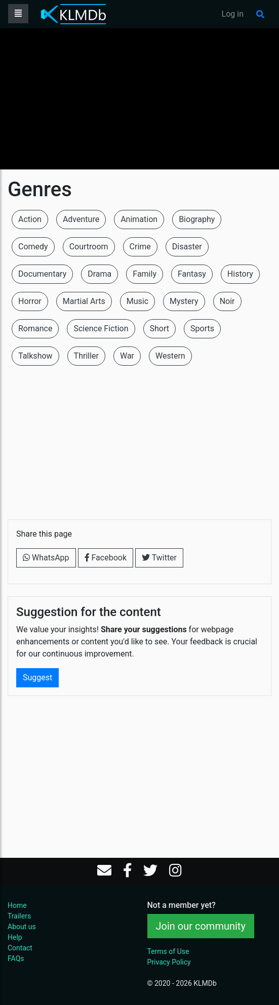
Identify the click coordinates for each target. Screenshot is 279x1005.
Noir (227, 301)
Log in (233, 14)
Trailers (19, 916)
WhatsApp (46, 557)
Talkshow (35, 356)
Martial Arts (84, 301)
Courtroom (88, 246)
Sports (202, 328)
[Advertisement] (139, 98)
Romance (35, 328)
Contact (20, 948)
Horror (30, 301)
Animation (139, 219)
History (240, 274)
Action (30, 219)
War (127, 356)
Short (159, 328)
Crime (140, 246)
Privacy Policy (169, 962)
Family (144, 274)
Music (137, 301)
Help (15, 937)
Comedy (33, 246)
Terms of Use (168, 951)
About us (22, 927)
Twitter (159, 557)
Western (170, 356)
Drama (99, 274)
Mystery (184, 301)
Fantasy (192, 274)
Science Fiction (100, 328)
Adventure (81, 219)
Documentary (42, 274)
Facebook (106, 557)
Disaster (187, 246)
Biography (197, 219)
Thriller (86, 356)
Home (17, 905)
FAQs (16, 958)
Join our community (201, 926)
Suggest (37, 677)
